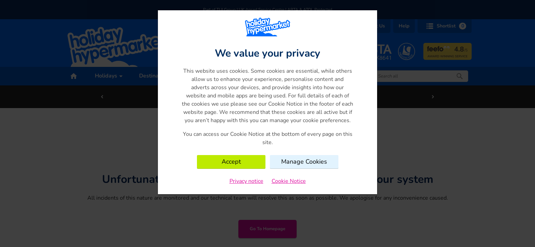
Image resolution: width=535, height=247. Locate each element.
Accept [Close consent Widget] (231, 161)
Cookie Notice (289, 181)
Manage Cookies (304, 161)
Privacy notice (246, 181)
